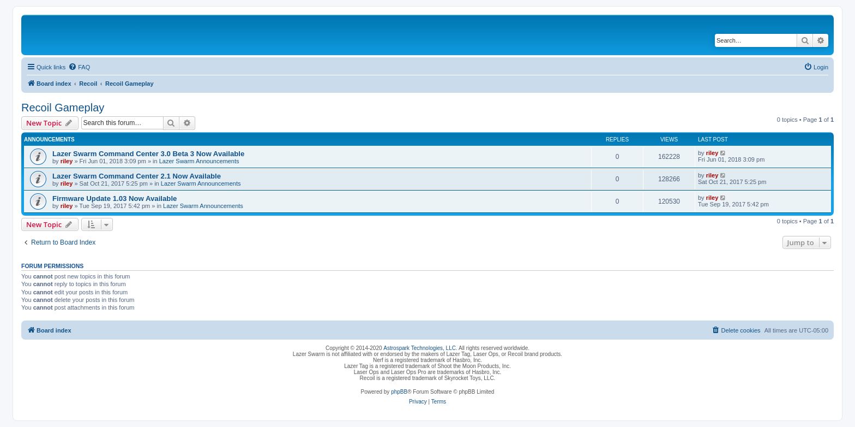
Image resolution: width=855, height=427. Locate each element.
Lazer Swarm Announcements (199, 161)
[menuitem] (79, 67)
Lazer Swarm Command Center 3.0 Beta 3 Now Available (148, 154)
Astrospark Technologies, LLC (419, 348)
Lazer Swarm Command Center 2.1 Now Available (136, 176)
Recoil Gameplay (62, 108)
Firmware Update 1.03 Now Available (114, 198)
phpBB (399, 392)
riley (67, 161)
